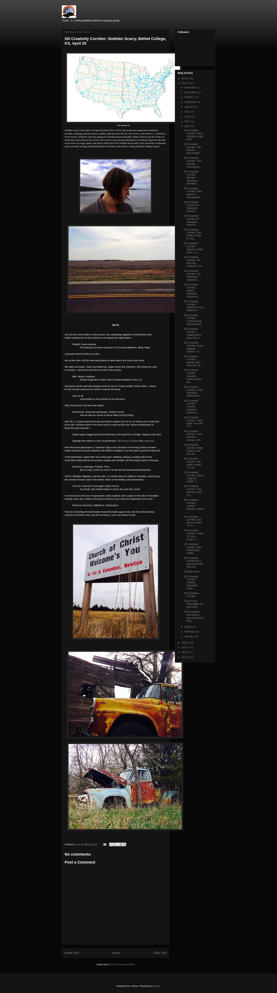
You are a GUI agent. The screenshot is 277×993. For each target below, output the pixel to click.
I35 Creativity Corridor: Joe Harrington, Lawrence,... (192, 275)
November (190, 92)
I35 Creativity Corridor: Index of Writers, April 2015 (193, 135)
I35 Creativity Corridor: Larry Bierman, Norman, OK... (193, 435)
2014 (185, 642)
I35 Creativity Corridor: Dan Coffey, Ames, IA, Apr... (193, 234)
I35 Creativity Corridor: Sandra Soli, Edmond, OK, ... (194, 361)
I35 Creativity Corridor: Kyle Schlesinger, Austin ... (193, 548)
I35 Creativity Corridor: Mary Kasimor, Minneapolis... (193, 193)
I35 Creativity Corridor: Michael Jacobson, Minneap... (191, 177)
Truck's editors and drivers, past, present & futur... (193, 616)
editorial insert (191, 571)
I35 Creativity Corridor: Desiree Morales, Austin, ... (194, 505)
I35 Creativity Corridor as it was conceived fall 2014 (193, 562)
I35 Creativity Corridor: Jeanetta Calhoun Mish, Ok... (193, 376)
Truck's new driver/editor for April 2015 (193, 604)
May (187, 121)
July (187, 111)
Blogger (156, 986)
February (189, 631)
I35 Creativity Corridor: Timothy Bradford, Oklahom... (191, 406)
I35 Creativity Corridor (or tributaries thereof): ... (191, 206)
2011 (185, 657)
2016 (185, 78)
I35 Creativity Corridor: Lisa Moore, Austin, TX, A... (193, 521)
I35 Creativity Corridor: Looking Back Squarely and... (193, 319)
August (188, 106)
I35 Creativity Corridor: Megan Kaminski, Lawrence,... (192, 290)
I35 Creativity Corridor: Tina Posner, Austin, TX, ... (193, 490)
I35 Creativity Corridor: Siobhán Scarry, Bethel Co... (194, 306)
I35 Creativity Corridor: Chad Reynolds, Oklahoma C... (193, 391)
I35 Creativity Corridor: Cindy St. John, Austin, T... (193, 535)
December (190, 87)
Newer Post (72, 952)
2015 (185, 83)
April (187, 126)
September (190, 102)
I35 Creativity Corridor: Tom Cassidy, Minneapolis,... (193, 162)
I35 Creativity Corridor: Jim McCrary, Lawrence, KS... (194, 261)
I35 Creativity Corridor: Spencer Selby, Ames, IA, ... (193, 248)
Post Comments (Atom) (122, 964)
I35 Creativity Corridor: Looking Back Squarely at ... (193, 333)
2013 (185, 647)
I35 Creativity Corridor (191, 595)
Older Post (159, 952)
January (189, 636)
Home (116, 952)
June (187, 116)
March (188, 626)
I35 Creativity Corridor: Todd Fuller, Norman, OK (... (194, 422)
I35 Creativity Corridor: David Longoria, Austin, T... (193, 477)
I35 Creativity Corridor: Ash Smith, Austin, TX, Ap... (193, 463)
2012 (185, 652)
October (189, 97)
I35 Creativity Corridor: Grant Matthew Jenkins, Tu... (193, 347)
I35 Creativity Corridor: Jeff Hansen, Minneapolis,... (193, 148)
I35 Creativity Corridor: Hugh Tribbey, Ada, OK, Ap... (193, 449)
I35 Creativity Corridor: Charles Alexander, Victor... (191, 582)
